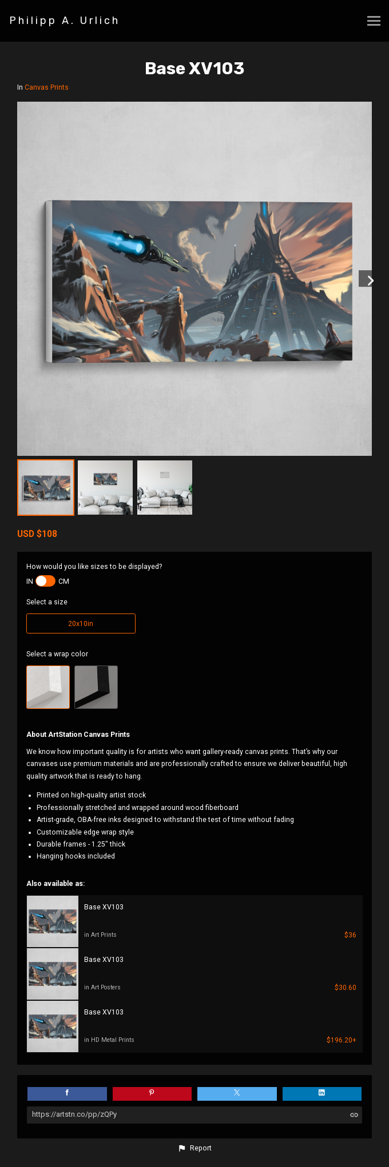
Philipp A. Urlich (64, 20)
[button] (194, 1148)
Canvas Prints (47, 87)
